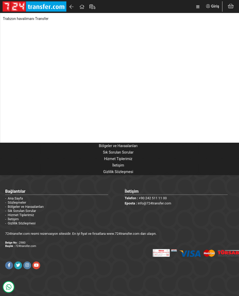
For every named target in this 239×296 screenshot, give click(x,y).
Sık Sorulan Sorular (118, 152)
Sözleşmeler (17, 202)
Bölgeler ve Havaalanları (118, 146)
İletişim (118, 165)
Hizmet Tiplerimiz (118, 159)
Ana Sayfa (15, 198)
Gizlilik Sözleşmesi (118, 172)
